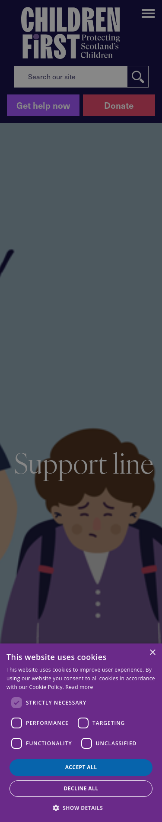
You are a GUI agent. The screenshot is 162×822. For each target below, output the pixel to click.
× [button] (152, 653)
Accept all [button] (81, 767)
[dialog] (81, 732)
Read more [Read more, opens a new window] (79, 687)
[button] (81, 807)
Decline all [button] (81, 788)
